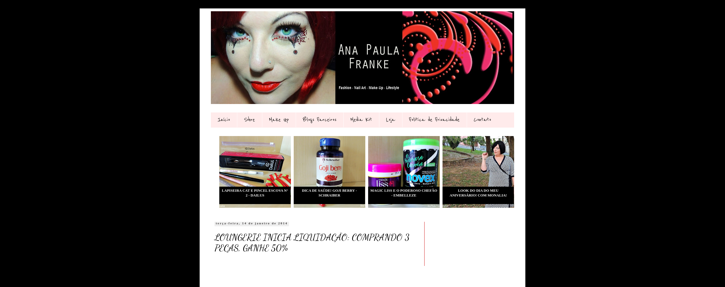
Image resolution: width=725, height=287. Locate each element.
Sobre (249, 119)
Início (224, 119)
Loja (390, 119)
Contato (482, 119)
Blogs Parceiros (319, 119)
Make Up (279, 119)
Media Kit (361, 119)
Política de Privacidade (434, 119)
